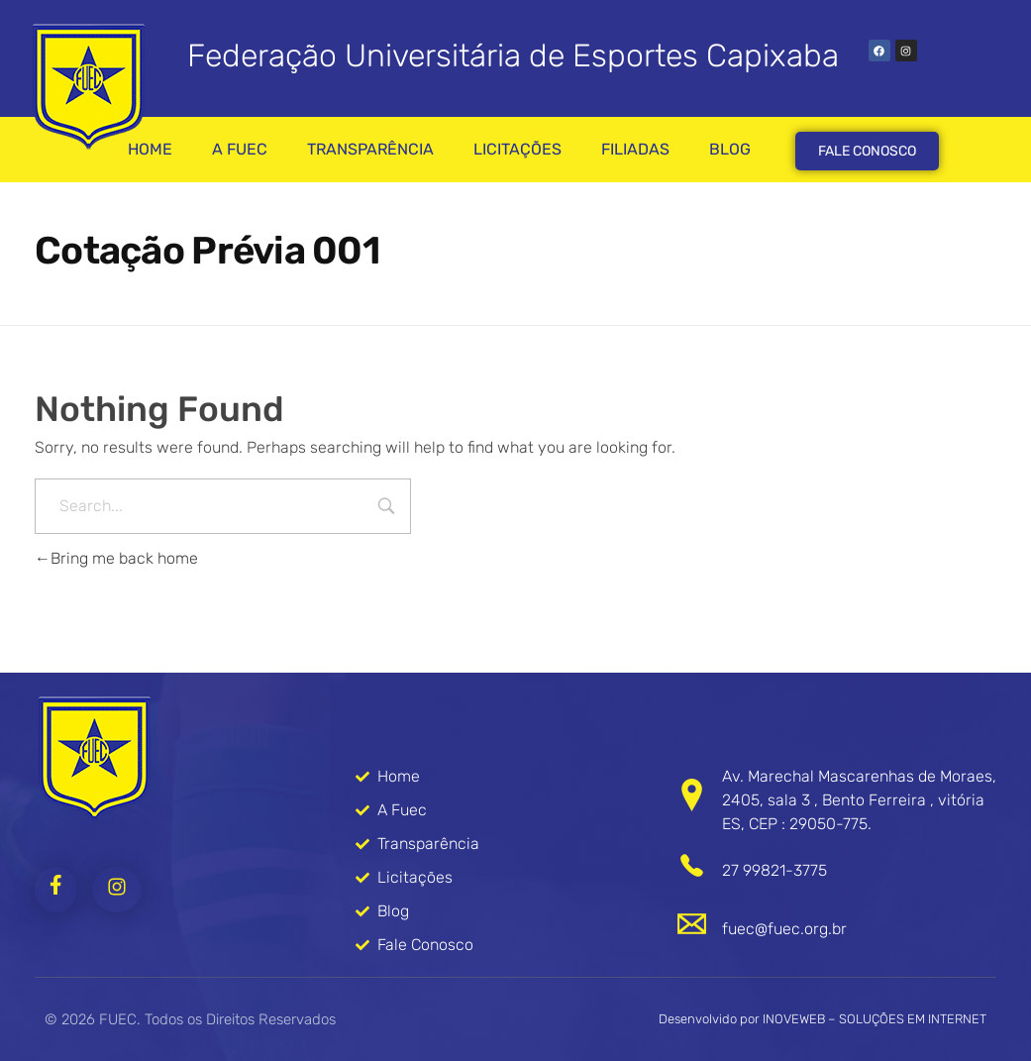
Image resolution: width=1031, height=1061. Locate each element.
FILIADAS (635, 149)
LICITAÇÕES (517, 149)
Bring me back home (116, 558)
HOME (150, 149)
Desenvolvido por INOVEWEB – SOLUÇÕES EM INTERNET (822, 1018)
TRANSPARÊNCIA (370, 149)
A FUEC (239, 149)
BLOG (730, 149)
